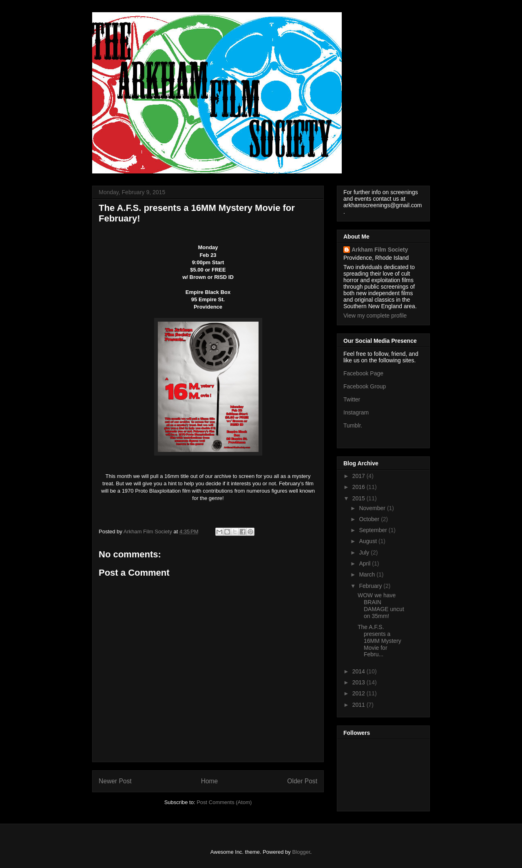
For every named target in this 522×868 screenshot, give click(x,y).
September (373, 530)
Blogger (301, 852)
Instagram (356, 412)
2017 (359, 476)
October (370, 519)
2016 (359, 487)
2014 (359, 671)
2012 (359, 693)
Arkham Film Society (380, 249)
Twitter (351, 399)
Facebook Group (364, 386)
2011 (359, 704)
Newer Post (115, 781)
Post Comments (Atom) (224, 802)
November (373, 508)
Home (209, 781)
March (367, 574)
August (368, 541)
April (365, 563)
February (371, 586)
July (365, 552)
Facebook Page (363, 373)
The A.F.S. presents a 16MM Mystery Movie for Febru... (379, 641)
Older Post (302, 781)
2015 (359, 498)
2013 (359, 682)
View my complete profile (375, 315)
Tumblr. (352, 425)
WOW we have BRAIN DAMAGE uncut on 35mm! (381, 605)
